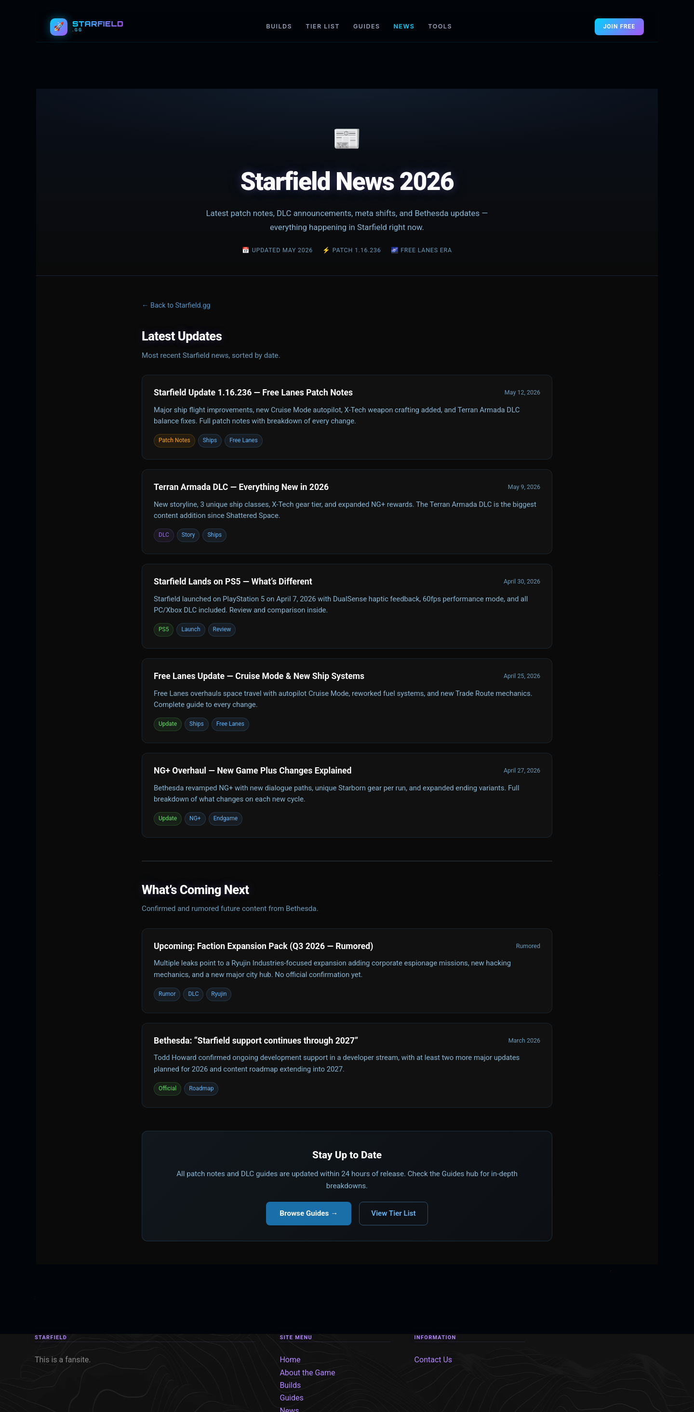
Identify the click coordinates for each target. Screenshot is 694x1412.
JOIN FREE (619, 26)
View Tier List (393, 1213)
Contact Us (433, 1359)
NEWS (404, 26)
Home (290, 1359)
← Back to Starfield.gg (176, 305)
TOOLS (440, 26)
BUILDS (279, 26)
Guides (291, 1397)
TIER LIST (323, 26)
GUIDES (366, 26)
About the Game (307, 1372)
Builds (290, 1385)
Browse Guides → (309, 1213)
